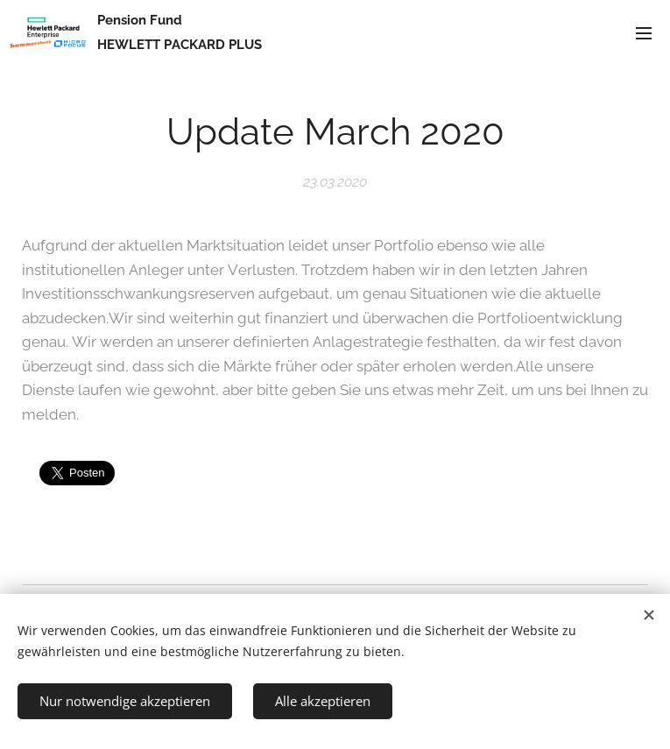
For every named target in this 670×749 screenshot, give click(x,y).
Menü (644, 33)
